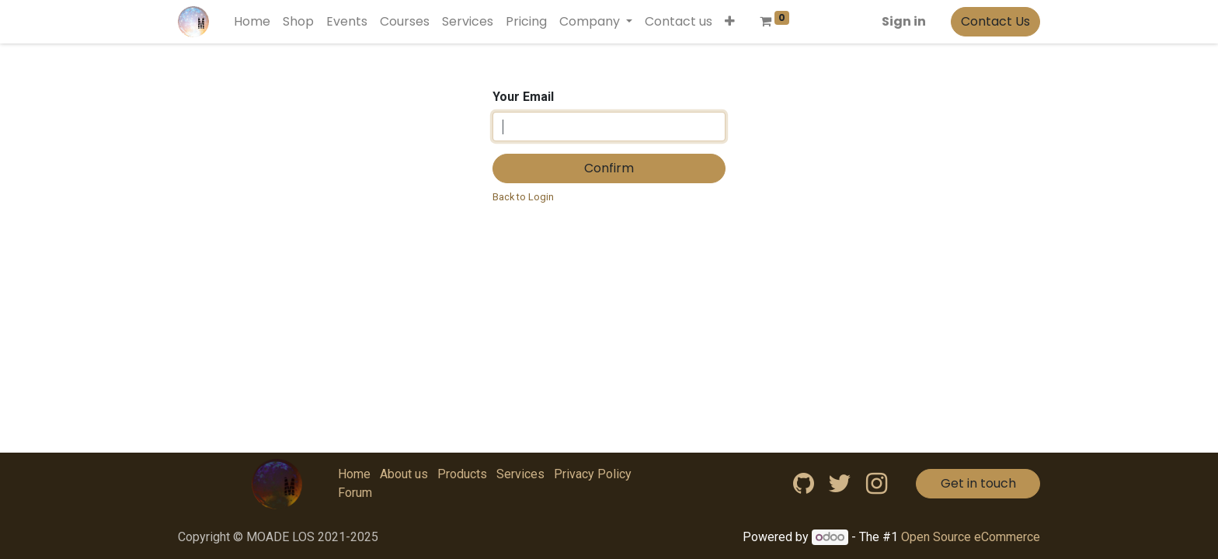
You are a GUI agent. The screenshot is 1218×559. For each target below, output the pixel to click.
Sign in (904, 21)
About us (404, 474)
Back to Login (523, 197)
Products (462, 474)
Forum (355, 492)
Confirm (609, 168)
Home (354, 474)
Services (520, 474)
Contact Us (995, 21)
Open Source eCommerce (970, 536)
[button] (730, 21)
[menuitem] (252, 21)
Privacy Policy (593, 474)
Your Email (523, 96)
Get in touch (978, 483)
